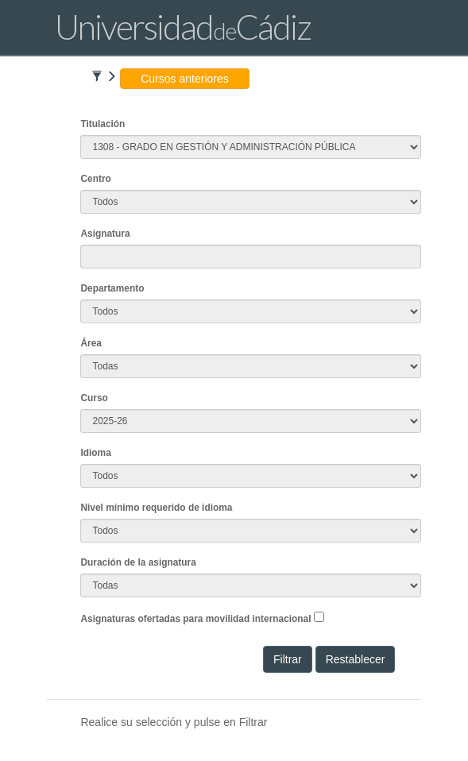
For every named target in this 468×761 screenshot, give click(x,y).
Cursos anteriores (185, 78)
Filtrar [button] (287, 659)
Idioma (95, 452)
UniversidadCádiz (183, 26)
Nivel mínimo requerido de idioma (156, 507)
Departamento (112, 288)
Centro (95, 178)
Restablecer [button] (355, 659)
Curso (93, 398)
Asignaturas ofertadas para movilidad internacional (195, 618)
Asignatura (105, 233)
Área (90, 343)
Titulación (102, 123)
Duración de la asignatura (137, 562)
